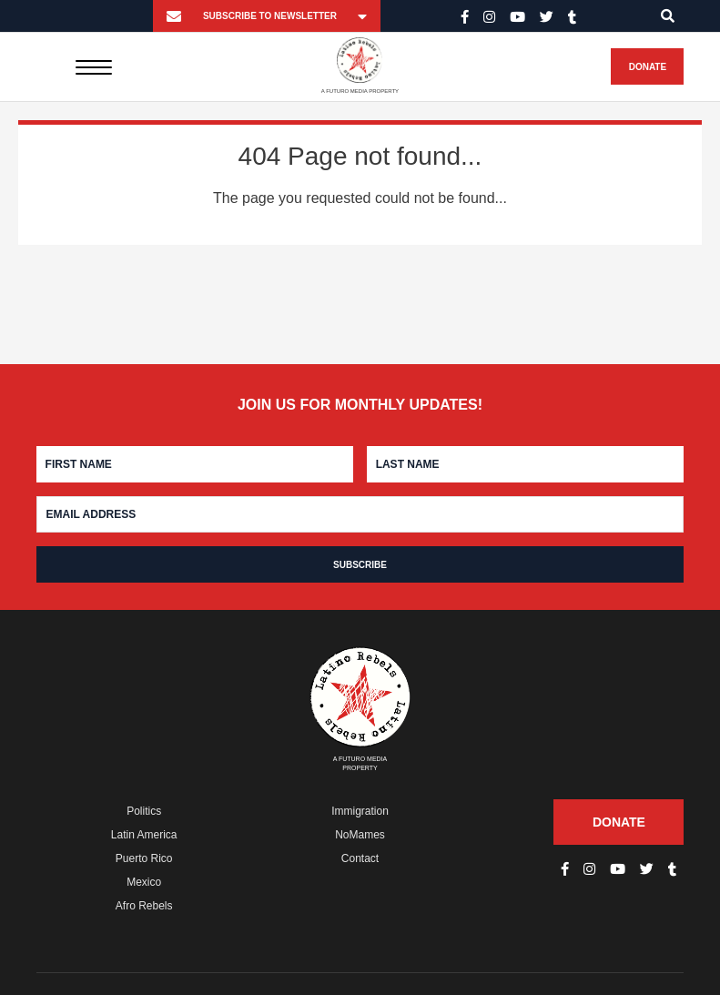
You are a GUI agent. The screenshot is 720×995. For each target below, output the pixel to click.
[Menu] (93, 66)
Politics (144, 811)
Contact (360, 858)
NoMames (360, 834)
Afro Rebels (144, 905)
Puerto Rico (144, 858)
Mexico (144, 882)
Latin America (144, 834)
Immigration (360, 811)
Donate (647, 67)
